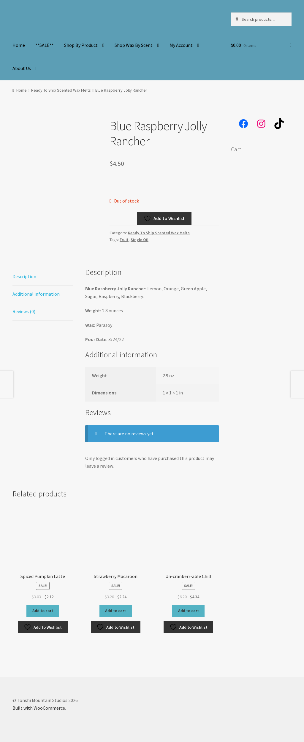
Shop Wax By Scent (134, 45)
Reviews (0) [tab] (23, 311)
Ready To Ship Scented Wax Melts (61, 90)
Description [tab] (24, 276)
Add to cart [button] (42, 610)
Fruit (124, 239)
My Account (181, 45)
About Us (21, 68)
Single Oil (139, 239)
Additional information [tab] (36, 294)
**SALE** (44, 45)
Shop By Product (81, 45)
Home (18, 45)
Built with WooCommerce (38, 708)
